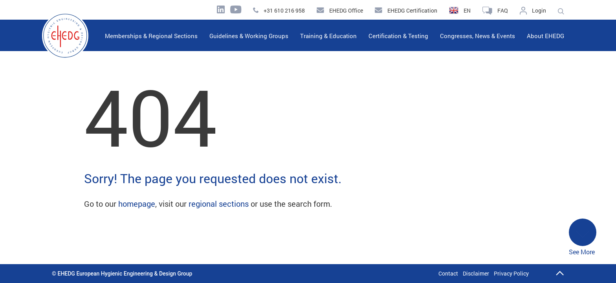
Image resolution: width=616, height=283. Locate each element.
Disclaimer (476, 273)
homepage (136, 203)
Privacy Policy (511, 273)
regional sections (219, 203)
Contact (448, 273)
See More (582, 237)
